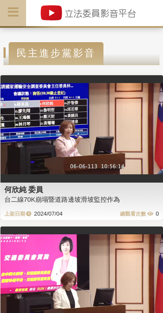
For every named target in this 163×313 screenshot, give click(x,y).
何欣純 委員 (23, 189)
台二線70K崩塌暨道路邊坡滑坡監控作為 (62, 199)
